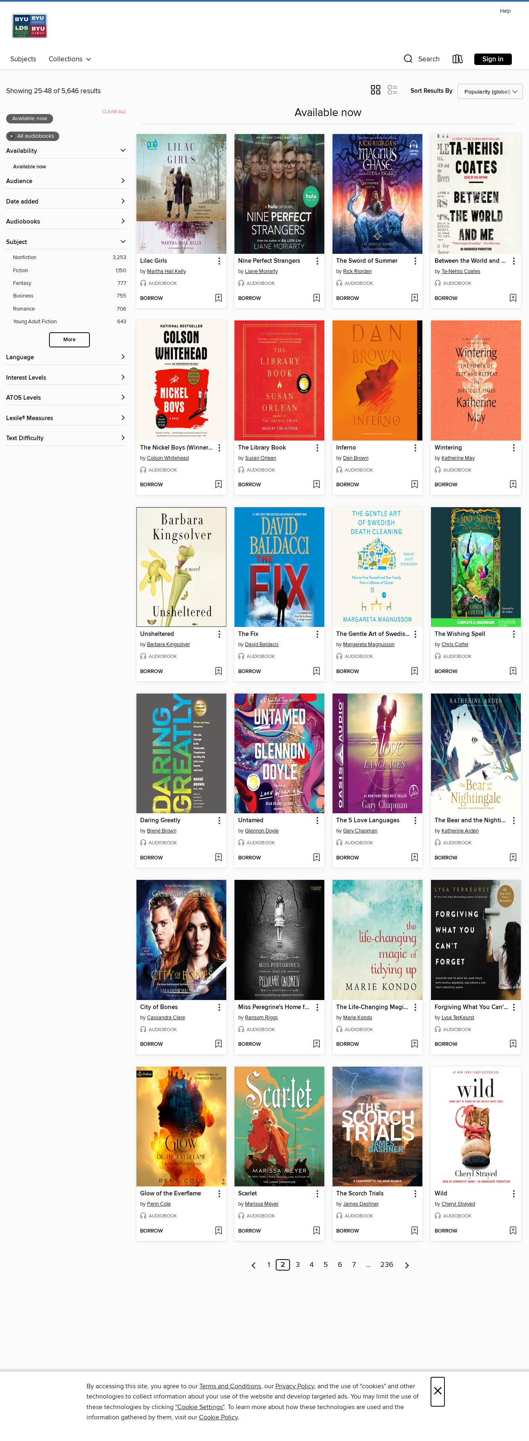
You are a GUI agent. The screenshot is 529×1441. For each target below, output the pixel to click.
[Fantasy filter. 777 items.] (69, 283)
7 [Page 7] (354, 1264)
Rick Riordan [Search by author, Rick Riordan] (357, 271)
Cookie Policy (218, 1417)
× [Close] (438, 1391)
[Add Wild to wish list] (513, 1231)
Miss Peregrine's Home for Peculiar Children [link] (275, 1007)
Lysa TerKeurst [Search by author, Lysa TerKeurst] (458, 1017)
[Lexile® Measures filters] (66, 418)
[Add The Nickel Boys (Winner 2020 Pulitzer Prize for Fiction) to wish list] (218, 485)
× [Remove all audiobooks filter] (11, 136)
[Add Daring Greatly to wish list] (218, 858)
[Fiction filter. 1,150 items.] (69, 270)
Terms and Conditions (230, 1386)
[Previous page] (254, 1265)
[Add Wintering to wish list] (513, 485)
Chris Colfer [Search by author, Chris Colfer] (455, 644)
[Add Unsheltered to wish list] (218, 672)
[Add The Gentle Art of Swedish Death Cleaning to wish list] (414, 672)
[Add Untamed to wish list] (316, 858)
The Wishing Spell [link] (460, 634)
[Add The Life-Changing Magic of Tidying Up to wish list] (414, 1044)
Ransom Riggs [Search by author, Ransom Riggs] (261, 1017)
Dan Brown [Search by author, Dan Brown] (355, 458)
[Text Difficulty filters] (66, 438)
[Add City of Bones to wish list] (218, 1044)
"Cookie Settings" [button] (199, 1407)
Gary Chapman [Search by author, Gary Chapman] (360, 831)
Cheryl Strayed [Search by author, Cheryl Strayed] (458, 1204)
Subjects (23, 59)
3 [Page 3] (298, 1264)
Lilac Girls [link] (153, 261)
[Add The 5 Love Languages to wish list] (414, 858)
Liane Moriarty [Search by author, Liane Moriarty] (261, 271)
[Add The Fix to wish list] (316, 672)
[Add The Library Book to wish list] (316, 485)
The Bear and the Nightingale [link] (472, 820)
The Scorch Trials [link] (360, 1193)
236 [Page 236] (386, 1264)
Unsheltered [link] (157, 634)
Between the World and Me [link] (472, 261)
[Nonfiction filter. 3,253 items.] (69, 257)
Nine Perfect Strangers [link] (269, 261)
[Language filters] (66, 358)
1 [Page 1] (269, 1264)
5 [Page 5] (326, 1264)
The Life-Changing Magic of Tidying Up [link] (373, 1007)
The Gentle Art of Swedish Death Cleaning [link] (373, 634)
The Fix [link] (248, 634)
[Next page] (407, 1265)
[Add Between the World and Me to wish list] (513, 298)
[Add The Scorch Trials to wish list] (414, 1231)
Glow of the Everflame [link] (170, 1193)
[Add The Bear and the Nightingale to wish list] (513, 858)
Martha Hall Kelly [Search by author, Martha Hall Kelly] (166, 271)
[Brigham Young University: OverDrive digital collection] (56, 28)
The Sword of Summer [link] (366, 261)
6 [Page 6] (340, 1264)
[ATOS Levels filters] (66, 398)
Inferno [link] (346, 448)
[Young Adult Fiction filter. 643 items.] (69, 322)
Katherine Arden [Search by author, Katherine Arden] (460, 831)
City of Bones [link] (159, 1007)
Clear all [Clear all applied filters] (114, 112)
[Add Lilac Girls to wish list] (218, 298)
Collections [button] (70, 59)
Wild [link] (441, 1193)
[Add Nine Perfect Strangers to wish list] (316, 298)
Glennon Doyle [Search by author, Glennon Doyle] (262, 831)
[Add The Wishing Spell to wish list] (513, 672)
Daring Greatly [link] (160, 820)
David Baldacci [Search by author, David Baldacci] (262, 644)
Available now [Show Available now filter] (29, 166)
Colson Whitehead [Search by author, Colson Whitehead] (168, 458)
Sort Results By (432, 91)
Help (505, 11)
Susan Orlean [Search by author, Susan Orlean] (260, 458)
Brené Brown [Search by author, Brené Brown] (161, 831)
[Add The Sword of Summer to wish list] (414, 298)
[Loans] (458, 61)
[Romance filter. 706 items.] (69, 309)
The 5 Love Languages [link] (368, 820)
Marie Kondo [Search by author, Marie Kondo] (357, 1017)
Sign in (493, 59)
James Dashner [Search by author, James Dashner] (361, 1204)
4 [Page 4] (312, 1264)
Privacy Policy (294, 1386)
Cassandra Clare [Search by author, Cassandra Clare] (166, 1017)
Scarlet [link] (247, 1193)
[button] (421, 61)
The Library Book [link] (262, 448)
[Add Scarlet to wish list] (316, 1231)
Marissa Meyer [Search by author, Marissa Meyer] (262, 1204)
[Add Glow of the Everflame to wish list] (218, 1231)
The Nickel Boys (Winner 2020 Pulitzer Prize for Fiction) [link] (177, 448)
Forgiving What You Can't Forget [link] (472, 1007)
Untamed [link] (250, 820)
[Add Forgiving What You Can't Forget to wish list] (513, 1044)
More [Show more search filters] (69, 339)
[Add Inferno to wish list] (414, 485)
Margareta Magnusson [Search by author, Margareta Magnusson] (369, 644)
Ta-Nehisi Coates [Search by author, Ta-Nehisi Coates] (461, 271)
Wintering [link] (448, 448)
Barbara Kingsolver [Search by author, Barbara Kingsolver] (168, 644)
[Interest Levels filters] (66, 378)
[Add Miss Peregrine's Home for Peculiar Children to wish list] (316, 1044)
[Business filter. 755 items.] (69, 296)
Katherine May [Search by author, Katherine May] (458, 458)
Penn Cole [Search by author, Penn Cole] (159, 1204)
